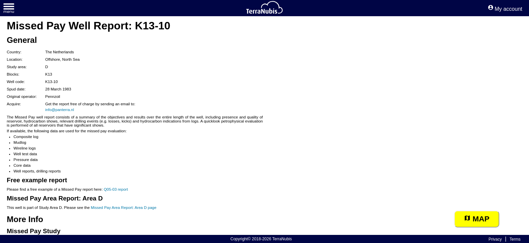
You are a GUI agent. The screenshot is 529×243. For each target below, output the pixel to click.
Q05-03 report (116, 189)
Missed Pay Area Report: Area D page (124, 208)
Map (477, 219)
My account (505, 9)
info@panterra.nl (59, 110)
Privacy (495, 239)
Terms (515, 239)
